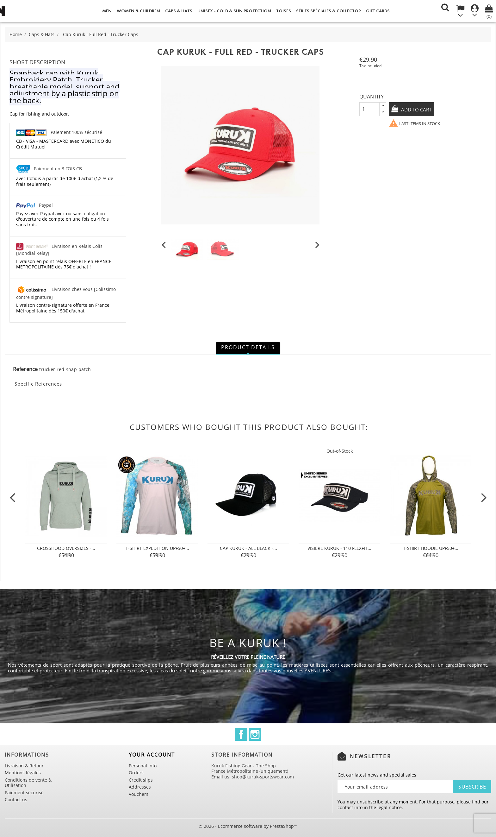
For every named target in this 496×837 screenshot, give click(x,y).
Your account (152, 754)
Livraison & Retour (24, 766)
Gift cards (378, 11)
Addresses (140, 787)
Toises (283, 11)
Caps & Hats (178, 11)
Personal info (143, 766)
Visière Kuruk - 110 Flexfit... (339, 548)
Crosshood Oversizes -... (66, 548)
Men (107, 11)
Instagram (255, 734)
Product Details (248, 347)
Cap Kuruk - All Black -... (248, 548)
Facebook (241, 734)
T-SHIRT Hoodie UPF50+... (430, 548)
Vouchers (138, 794)
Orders (136, 773)
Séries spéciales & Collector (328, 11)
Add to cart (417, 109)
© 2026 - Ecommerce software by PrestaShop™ (248, 826)
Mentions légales (23, 773)
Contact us (16, 799)
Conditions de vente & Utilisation (28, 783)
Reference (25, 369)
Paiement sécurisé (24, 793)
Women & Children (138, 11)
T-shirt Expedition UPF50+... (157, 548)
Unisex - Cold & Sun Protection (234, 11)
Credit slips (141, 780)
